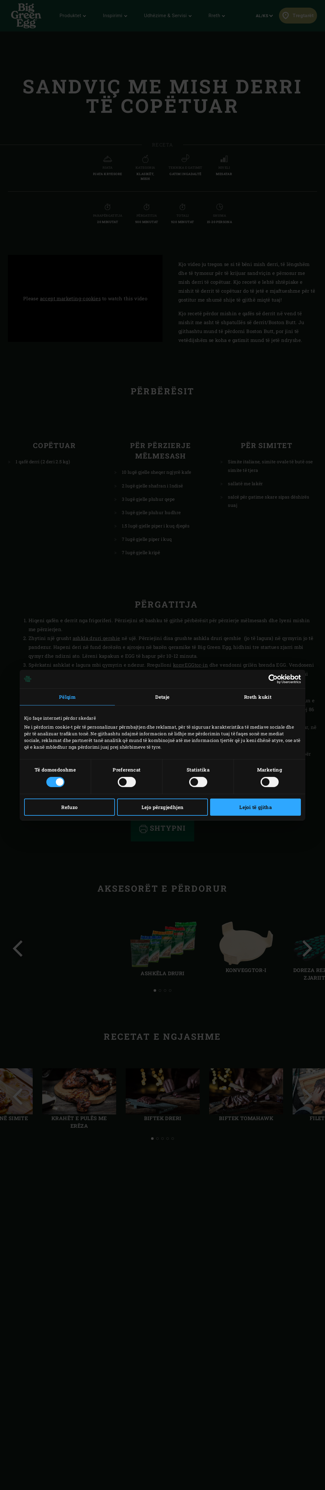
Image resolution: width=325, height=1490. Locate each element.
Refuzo (69, 807)
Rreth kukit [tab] (257, 696)
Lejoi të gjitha (255, 807)
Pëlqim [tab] (67, 696)
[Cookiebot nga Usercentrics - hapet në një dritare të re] (273, 679)
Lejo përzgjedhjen (163, 807)
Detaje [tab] (162, 696)
